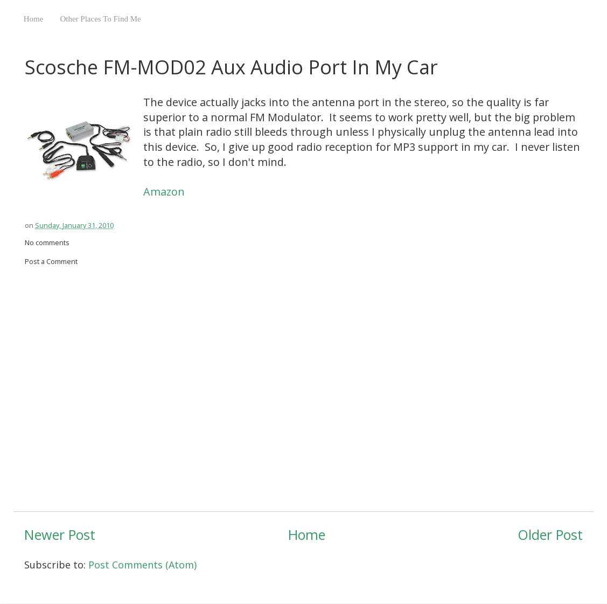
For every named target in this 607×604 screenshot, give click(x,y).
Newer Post (59, 534)
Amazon (164, 191)
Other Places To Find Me (100, 19)
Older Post (550, 534)
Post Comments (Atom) (142, 564)
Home (34, 19)
